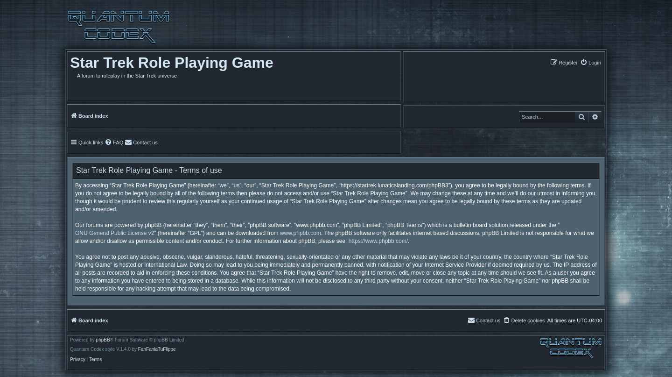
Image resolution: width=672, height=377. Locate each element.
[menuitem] (590, 62)
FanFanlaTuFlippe (157, 349)
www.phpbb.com (300, 233)
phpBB (103, 340)
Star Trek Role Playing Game (171, 62)
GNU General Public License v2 (114, 233)
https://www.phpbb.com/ (378, 241)
